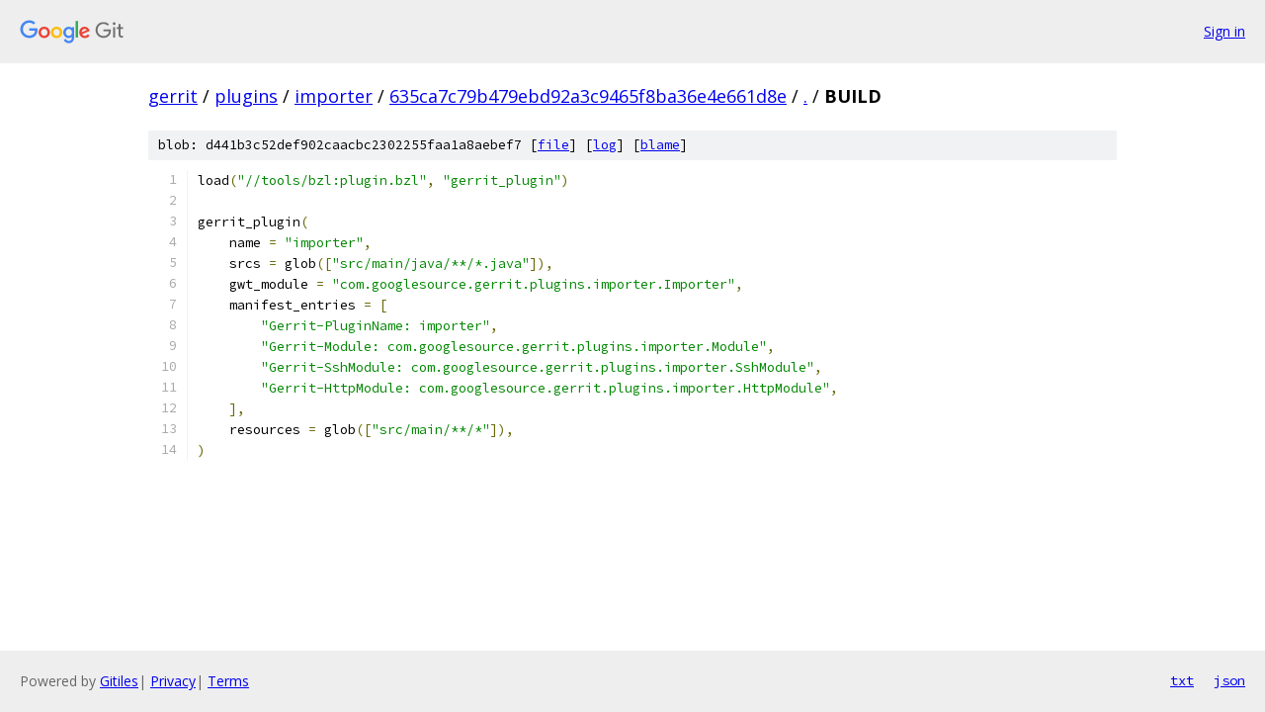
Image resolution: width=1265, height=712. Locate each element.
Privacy (173, 680)
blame (660, 144)
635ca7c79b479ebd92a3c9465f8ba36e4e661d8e (588, 96)
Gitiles (119, 680)
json (1229, 680)
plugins (246, 96)
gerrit (173, 96)
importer (334, 96)
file (553, 144)
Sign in (1224, 31)
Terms (228, 680)
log (605, 144)
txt (1182, 680)
